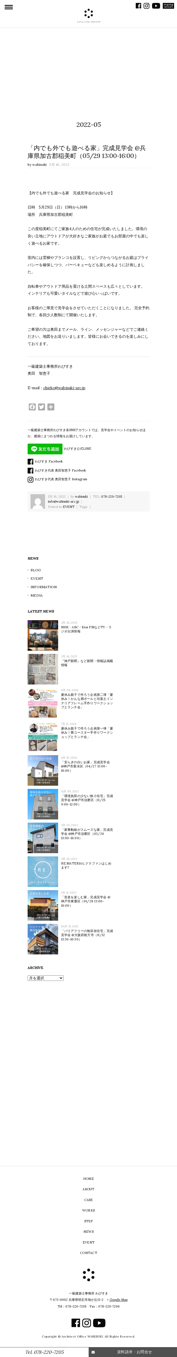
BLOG (36, 570)
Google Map (119, 1300)
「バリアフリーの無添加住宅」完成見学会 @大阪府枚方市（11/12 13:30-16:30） (87, 935)
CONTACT (88, 1253)
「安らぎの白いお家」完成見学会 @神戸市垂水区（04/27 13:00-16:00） (85, 766)
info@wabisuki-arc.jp (63, 501)
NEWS (88, 1232)
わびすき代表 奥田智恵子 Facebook (57, 470)
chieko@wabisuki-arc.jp (64, 387)
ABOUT (88, 1189)
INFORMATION (44, 587)
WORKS (88, 1210)
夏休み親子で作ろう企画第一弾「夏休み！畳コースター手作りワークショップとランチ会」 (87, 732)
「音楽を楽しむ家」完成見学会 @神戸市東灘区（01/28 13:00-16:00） (85, 901)
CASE (88, 1200)
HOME (88, 1179)
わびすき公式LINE (59, 449)
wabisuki (39, 164)
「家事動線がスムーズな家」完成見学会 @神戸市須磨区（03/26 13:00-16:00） (87, 834)
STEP (88, 1221)
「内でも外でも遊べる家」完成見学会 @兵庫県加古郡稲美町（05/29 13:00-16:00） (87, 152)
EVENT (68, 507)
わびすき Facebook (45, 461)
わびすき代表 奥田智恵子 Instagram (57, 479)
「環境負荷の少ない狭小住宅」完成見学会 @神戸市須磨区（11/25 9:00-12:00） (87, 800)
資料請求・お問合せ (134, 1351)
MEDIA (37, 595)
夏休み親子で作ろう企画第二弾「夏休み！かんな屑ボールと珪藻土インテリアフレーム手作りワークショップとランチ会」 (87, 701)
